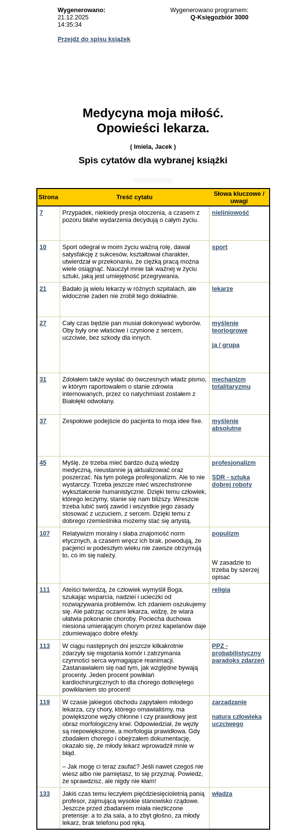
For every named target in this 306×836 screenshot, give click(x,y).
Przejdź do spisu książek (94, 39)
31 (43, 379)
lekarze (222, 288)
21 (43, 288)
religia (221, 589)
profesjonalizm (234, 462)
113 (45, 645)
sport (219, 247)
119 (45, 702)
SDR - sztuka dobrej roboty (232, 480)
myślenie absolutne (226, 424)
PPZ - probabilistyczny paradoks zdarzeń (238, 653)
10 (43, 247)
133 (45, 793)
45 (43, 462)
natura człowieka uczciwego (236, 720)
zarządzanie (229, 702)
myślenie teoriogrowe (229, 326)
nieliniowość (230, 212)
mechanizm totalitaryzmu (231, 383)
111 (45, 589)
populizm (225, 533)
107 (45, 533)
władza (222, 793)
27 (43, 323)
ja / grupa (226, 344)
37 (43, 421)
